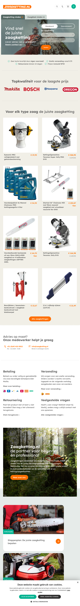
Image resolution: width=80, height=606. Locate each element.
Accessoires (7, 570)
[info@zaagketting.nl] (30, 346)
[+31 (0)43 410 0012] (5, 346)
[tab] (13, 17)
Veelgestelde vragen (36, 570)
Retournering (58, 570)
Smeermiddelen (9, 573)
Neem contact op (13, 45)
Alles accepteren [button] (27, 597)
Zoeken (46, 48)
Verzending (57, 568)
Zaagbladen (8, 568)
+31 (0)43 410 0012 (15, 347)
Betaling (56, 565)
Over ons (31, 565)
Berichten (32, 568)
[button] (40, 601)
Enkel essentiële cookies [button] (49, 597)
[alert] (40, 593)
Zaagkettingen (9, 565)
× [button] (77, 582)
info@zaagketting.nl (40, 347)
